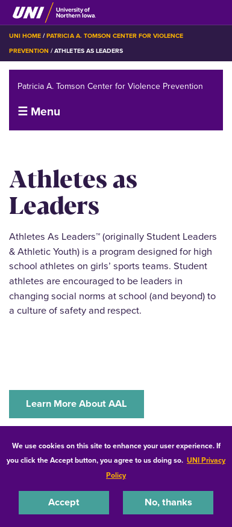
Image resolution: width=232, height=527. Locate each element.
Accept (64, 502)
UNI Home (25, 35)
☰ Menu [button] (38, 111)
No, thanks (168, 502)
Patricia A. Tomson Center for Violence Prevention (110, 85)
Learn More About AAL (76, 403)
